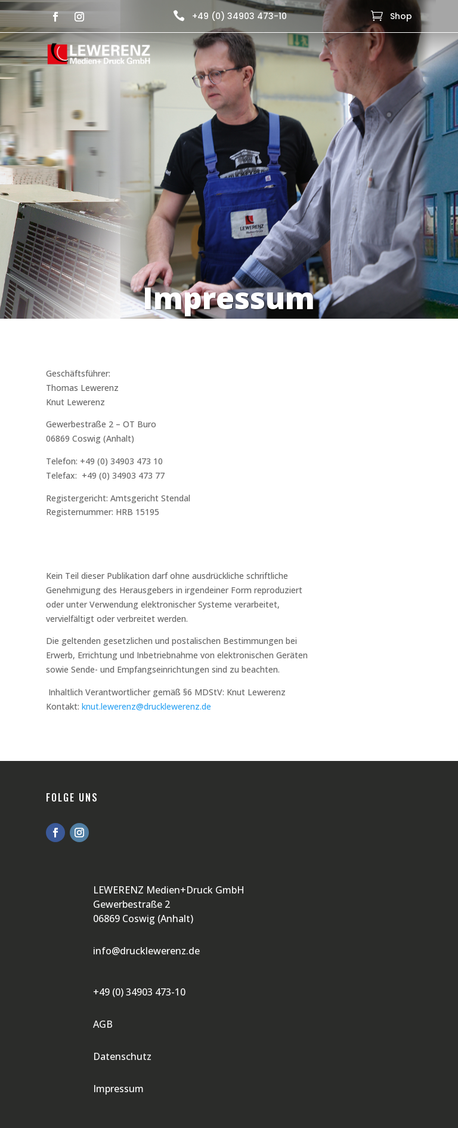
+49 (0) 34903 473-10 (239, 16)
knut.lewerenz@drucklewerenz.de (146, 706)
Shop (401, 16)
